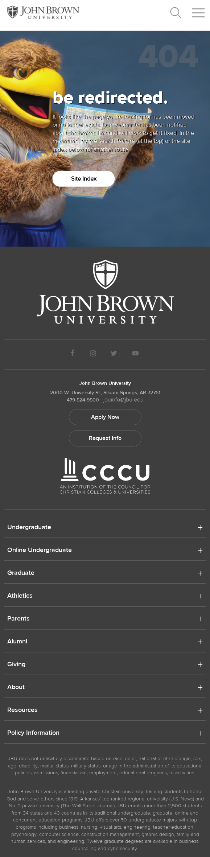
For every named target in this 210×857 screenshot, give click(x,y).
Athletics (20, 596)
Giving (16, 664)
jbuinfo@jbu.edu (123, 399)
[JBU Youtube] (135, 354)
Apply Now (105, 417)
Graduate (20, 573)
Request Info (105, 438)
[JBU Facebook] (72, 354)
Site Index (83, 178)
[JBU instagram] (93, 354)
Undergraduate (29, 527)
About (16, 687)
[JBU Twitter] (114, 354)
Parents (18, 619)
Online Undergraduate (39, 550)
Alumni (17, 642)
